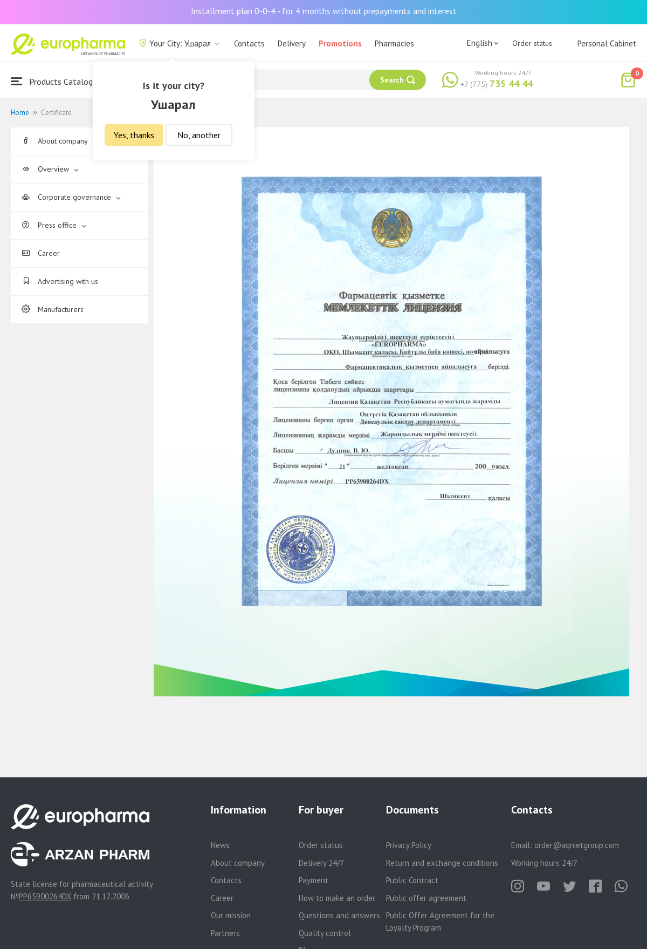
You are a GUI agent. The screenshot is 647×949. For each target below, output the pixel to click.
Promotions (340, 43)
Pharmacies (394, 43)
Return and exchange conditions (442, 863)
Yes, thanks (134, 135)
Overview (50, 169)
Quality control (325, 933)
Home (20, 112)
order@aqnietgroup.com (576, 845)
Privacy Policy (408, 845)
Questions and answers (339, 915)
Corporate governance (71, 197)
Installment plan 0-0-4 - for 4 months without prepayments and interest (324, 10)
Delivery (292, 43)
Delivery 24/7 (321, 863)
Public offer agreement (426, 898)
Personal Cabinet (606, 43)
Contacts (249, 43)
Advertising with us (60, 281)
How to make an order (337, 898)
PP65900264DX (45, 896)
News (220, 845)
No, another (199, 135)
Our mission (231, 915)
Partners (225, 933)
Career (41, 253)
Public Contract (412, 880)
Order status (532, 43)
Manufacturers (53, 309)
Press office (54, 225)
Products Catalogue (56, 81)
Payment (313, 880)
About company (59, 141)
